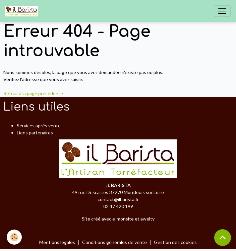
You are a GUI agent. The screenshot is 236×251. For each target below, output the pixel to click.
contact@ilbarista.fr (118, 199)
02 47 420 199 (118, 206)
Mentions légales (57, 242)
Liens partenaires (35, 132)
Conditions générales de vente (114, 242)
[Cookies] (14, 237)
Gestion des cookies (175, 242)
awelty (147, 219)
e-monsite (123, 219)
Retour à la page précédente (33, 93)
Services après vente (39, 125)
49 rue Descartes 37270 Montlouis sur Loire (118, 192)
